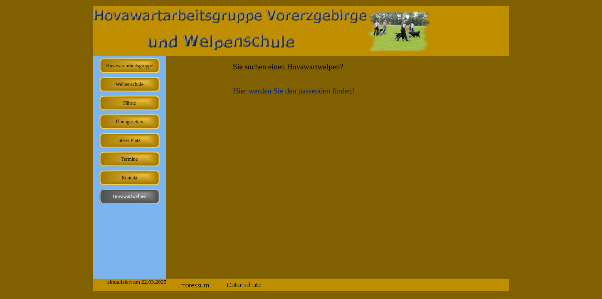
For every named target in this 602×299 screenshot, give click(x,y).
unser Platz (129, 140)
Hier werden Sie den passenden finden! (294, 90)
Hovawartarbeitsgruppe (129, 66)
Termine (129, 159)
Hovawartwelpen (130, 196)
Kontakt (129, 178)
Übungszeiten (129, 122)
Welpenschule (129, 84)
